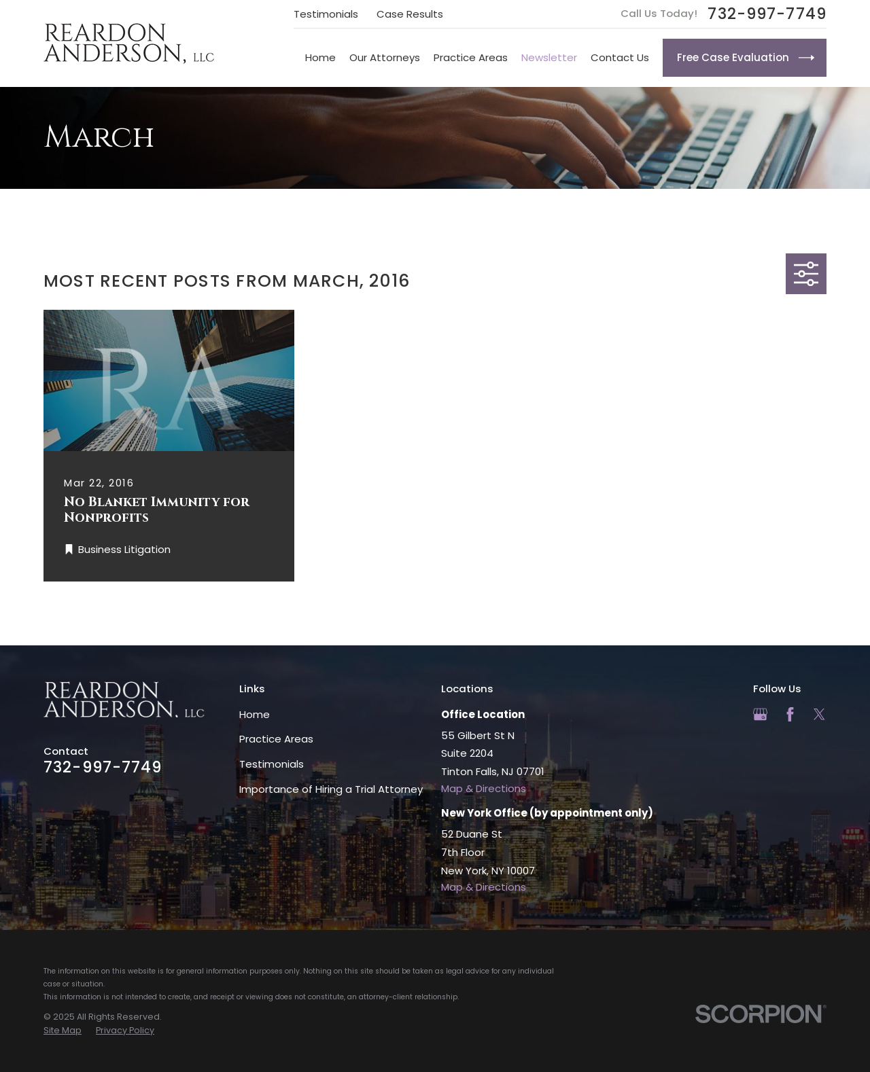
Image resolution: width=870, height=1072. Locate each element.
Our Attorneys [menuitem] (384, 57)
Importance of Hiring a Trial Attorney (331, 789)
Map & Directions (483, 788)
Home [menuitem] (320, 57)
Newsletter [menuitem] (549, 57)
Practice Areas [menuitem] (471, 57)
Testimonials (326, 14)
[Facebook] (790, 714)
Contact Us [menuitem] (620, 57)
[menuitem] (63, 1030)
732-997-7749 (767, 14)
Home (254, 714)
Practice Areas (276, 739)
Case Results (410, 14)
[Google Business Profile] (760, 714)
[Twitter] (819, 714)
